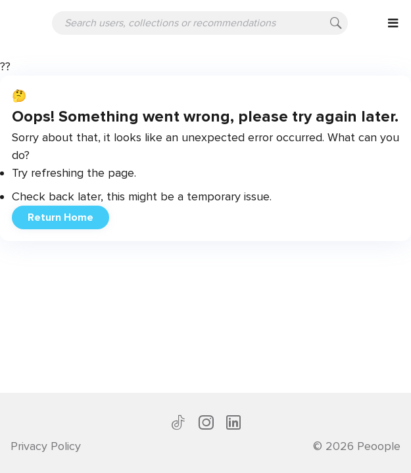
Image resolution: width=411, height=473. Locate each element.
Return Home (60, 217)
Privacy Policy (46, 446)
